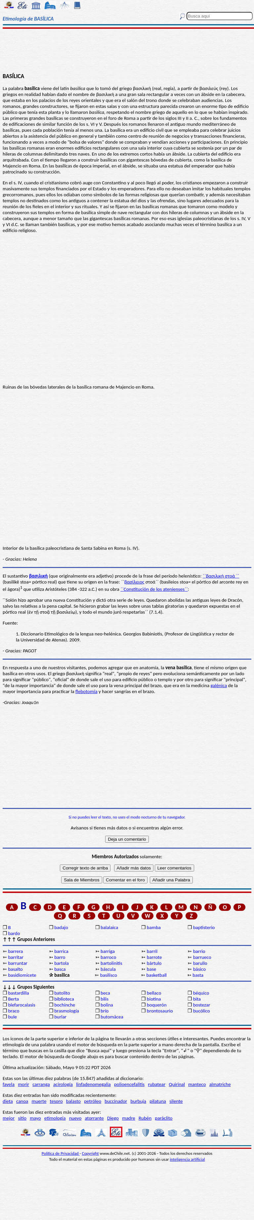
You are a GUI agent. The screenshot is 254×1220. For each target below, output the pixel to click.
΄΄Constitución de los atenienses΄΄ (154, 589)
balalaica (109, 927)
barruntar (17, 963)
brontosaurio (160, 1011)
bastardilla (18, 993)
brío (104, 1011)
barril (152, 951)
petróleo (92, 1101)
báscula (108, 969)
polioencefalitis (129, 1084)
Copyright (90, 1153)
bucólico (201, 1011)
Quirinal (177, 1084)
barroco (108, 957)
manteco (197, 1084)
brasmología (66, 1011)
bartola (61, 963)
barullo (200, 963)
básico (199, 969)
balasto (73, 1101)
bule (12, 1017)
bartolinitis (111, 963)
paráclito (163, 1118)
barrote (154, 957)
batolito (62, 993)
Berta (13, 999)
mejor (9, 1118)
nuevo (75, 1118)
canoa (22, 1101)
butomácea (112, 1017)
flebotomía (86, 691)
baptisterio (204, 927)
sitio (22, 1118)
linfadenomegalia (93, 1084)
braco (13, 1011)
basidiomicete (22, 975)
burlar (60, 1017)
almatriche (220, 1084)
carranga (41, 1084)
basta (197, 975)
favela (9, 1084)
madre (128, 1118)
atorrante (94, 1118)
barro (59, 957)
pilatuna (157, 1101)
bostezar (201, 1005)
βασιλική (38, 576)
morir (23, 1084)
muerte (39, 1101)
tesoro (56, 1101)
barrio (199, 951)
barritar (15, 957)
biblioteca (64, 999)
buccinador (116, 1101)
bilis (104, 999)
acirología (63, 1084)
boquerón (157, 1005)
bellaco (154, 993)
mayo (35, 1118)
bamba (154, 927)
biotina (154, 999)
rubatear (156, 1084)
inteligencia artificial (187, 1159)
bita (197, 999)
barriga (108, 951)
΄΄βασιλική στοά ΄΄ (221, 576)
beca (105, 993)
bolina (107, 1005)
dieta (8, 1101)
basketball (156, 975)
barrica (61, 951)
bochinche (64, 1005)
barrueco (202, 957)
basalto (15, 969)
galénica (219, 685)
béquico (201, 993)
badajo (61, 927)
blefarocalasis (21, 1005)
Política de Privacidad (61, 1153)
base (151, 969)
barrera (15, 951)
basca (59, 969)
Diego (113, 1118)
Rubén (145, 1118)
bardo (14, 933)
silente (176, 1101)
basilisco (108, 975)
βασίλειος (134, 582)
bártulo (154, 963)
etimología (55, 1118)
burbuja (139, 1101)
